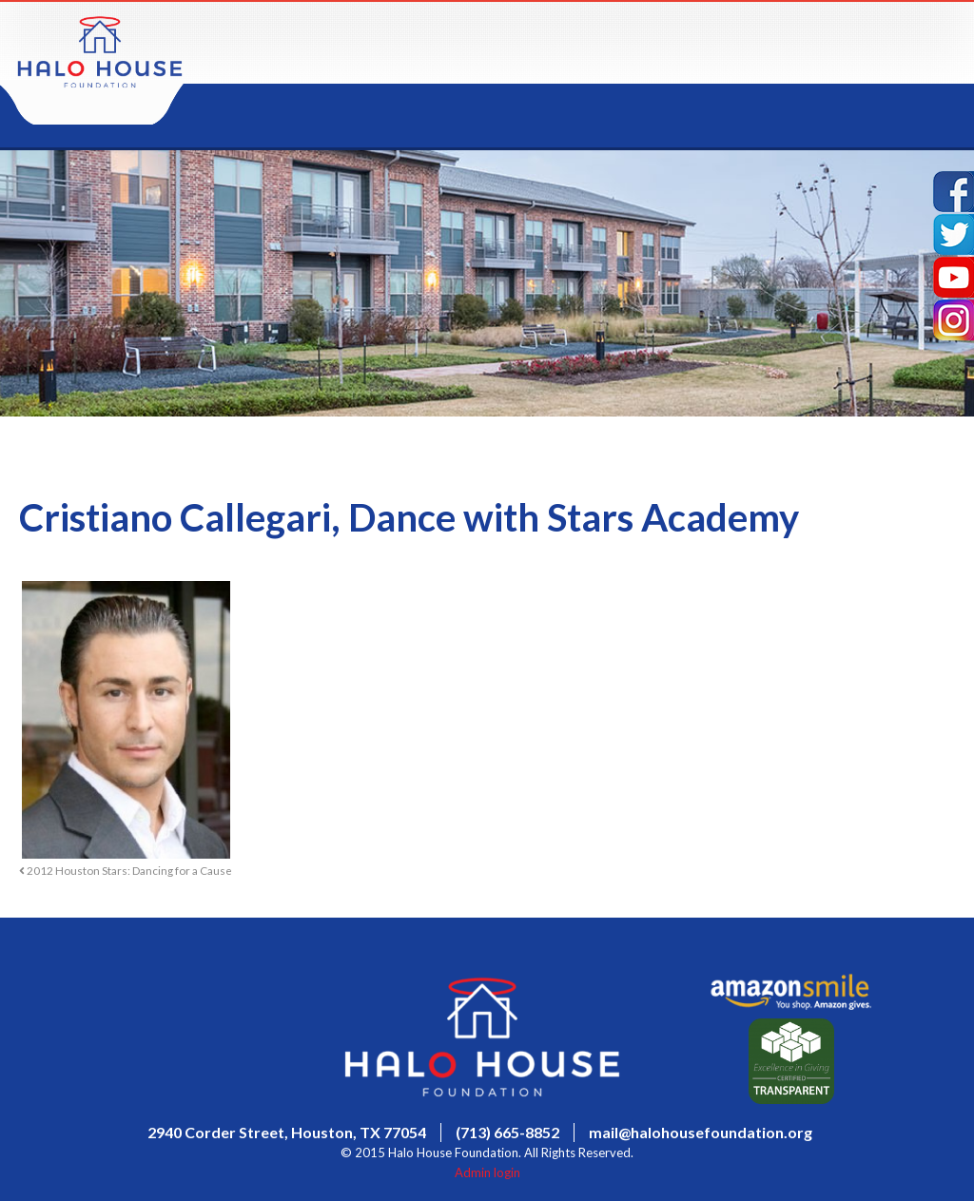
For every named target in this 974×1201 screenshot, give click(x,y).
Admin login (487, 1172)
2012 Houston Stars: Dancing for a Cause (125, 870)
